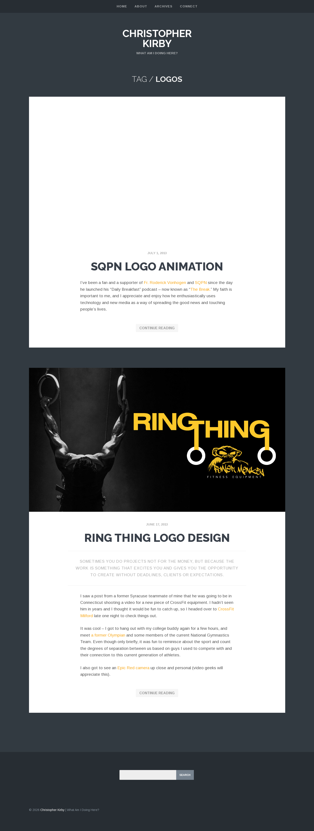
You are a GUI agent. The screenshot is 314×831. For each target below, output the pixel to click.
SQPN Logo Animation (157, 266)
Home (122, 6)
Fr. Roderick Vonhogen (165, 282)
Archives (163, 6)
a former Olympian (108, 635)
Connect (189, 6)
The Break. (200, 289)
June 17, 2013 (157, 524)
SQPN (201, 282)
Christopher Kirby (157, 38)
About (141, 6)
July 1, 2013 (157, 253)
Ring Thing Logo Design (157, 537)
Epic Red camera (133, 667)
